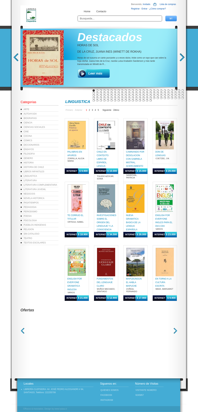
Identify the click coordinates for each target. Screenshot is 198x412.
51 (179, 93)
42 (147, 93)
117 (136, 100)
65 (136, 95)
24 (175, 90)
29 (101, 93)
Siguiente (106, 110)
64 (133, 95)
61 (122, 95)
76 (175, 95)
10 (125, 90)
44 (154, 93)
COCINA (28, 136)
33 (115, 93)
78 (182, 95)
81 (101, 98)
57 (108, 95)
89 (129, 98)
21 (165, 90)
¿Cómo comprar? (157, 8)
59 (115, 95)
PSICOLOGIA (30, 220)
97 (157, 98)
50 (175, 93)
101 (172, 98)
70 (154, 95)
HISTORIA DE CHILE (34, 167)
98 (161, 98)
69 (150, 95)
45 (157, 93)
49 (172, 93)
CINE (26, 131)
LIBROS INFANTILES (34, 171)
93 (143, 98)
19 (157, 90)
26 (182, 90)
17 (150, 90)
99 (165, 98)
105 (93, 100)
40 (140, 93)
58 (111, 95)
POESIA (28, 216)
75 (172, 95)
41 (143, 93)
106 (97, 100)
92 (140, 98)
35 (122, 93)
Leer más (95, 73)
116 (133, 100)
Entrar (145, 8)
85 (115, 98)
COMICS (28, 140)
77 (179, 95)
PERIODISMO (30, 211)
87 (122, 98)
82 (104, 98)
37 (129, 93)
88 (125, 98)
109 (108, 100)
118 (140, 100)
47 (165, 93)
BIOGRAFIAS (30, 118)
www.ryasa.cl (61, 409)
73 (165, 95)
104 (182, 98)
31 (108, 93)
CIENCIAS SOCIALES (34, 127)
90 (133, 98)
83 (108, 98)
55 (101, 95)
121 (150, 100)
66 (140, 95)
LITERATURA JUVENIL (35, 189)
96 (154, 98)
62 (125, 95)
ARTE (26, 109)
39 (136, 93)
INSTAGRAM (106, 400)
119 (143, 100)
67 (143, 95)
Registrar (135, 8)
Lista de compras (168, 4)
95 (150, 98)
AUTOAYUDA (30, 114)
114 (125, 100)
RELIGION (29, 229)
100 (168, 98)
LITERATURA (30, 180)
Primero (69, 110)
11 (129, 90)
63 (129, 95)
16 (147, 90)
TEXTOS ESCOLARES (35, 242)
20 (161, 90)
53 (93, 95)
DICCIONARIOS (31, 145)
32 (111, 93)
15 (143, 90)
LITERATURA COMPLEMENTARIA (40, 185)
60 (118, 95)
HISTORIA (29, 162)
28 (97, 93)
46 (161, 93)
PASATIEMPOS (31, 202)
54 (97, 95)
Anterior (78, 110)
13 (136, 90)
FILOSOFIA (29, 154)
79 (93, 98)
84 (111, 98)
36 (125, 93)
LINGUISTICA (30, 176)
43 (150, 93)
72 (161, 95)
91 (136, 98)
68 (147, 95)
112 (118, 100)
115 (129, 100)
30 (104, 93)
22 (168, 90)
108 (104, 100)
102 (175, 98)
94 (147, 98)
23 (172, 90)
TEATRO (28, 238)
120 (147, 100)
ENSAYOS (29, 149)
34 (118, 93)
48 (168, 93)
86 (118, 98)
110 (111, 100)
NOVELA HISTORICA (34, 198)
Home (87, 11)
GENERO (28, 158)
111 (115, 100)
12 (133, 90)
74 (168, 95)
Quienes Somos (109, 390)
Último (116, 110)
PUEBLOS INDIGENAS (35, 225)
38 (133, 93)
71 (157, 95)
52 (182, 93)
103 (179, 98)
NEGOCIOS (29, 194)
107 (101, 100)
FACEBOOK (106, 395)
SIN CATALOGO (31, 234)
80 (97, 98)
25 (179, 90)
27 (93, 93)
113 (122, 100)
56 (104, 95)
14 (140, 90)
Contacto (101, 11)
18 (154, 90)
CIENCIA (28, 122)
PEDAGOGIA (30, 207)
